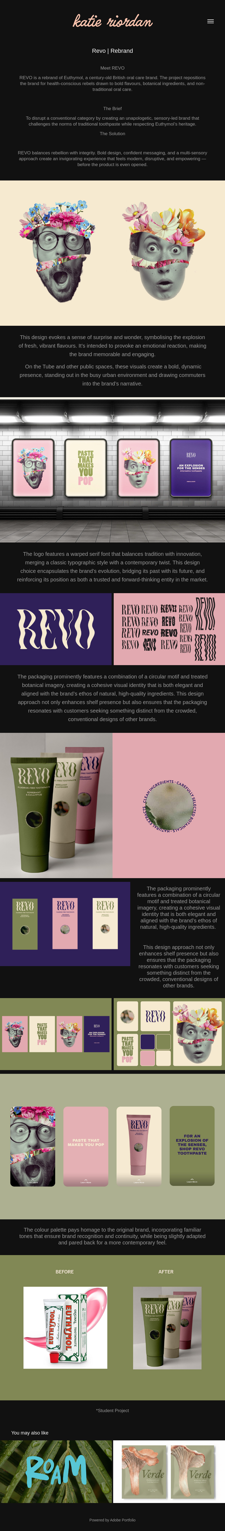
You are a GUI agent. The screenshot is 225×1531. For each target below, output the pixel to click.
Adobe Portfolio (123, 1520)
